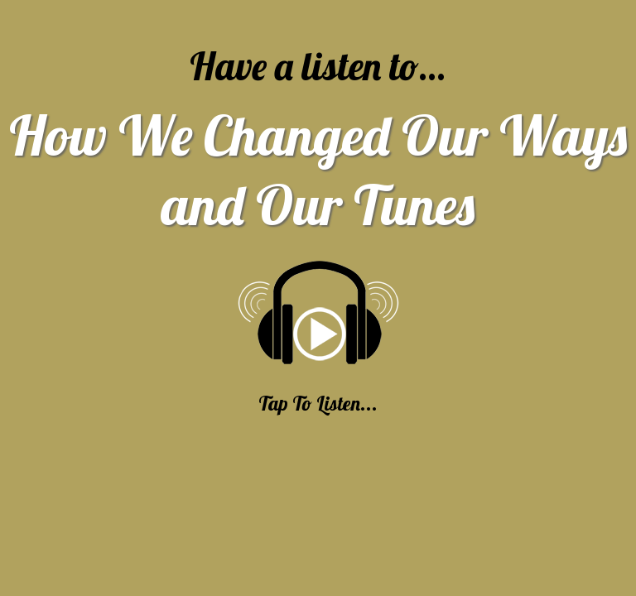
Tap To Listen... (318, 403)
